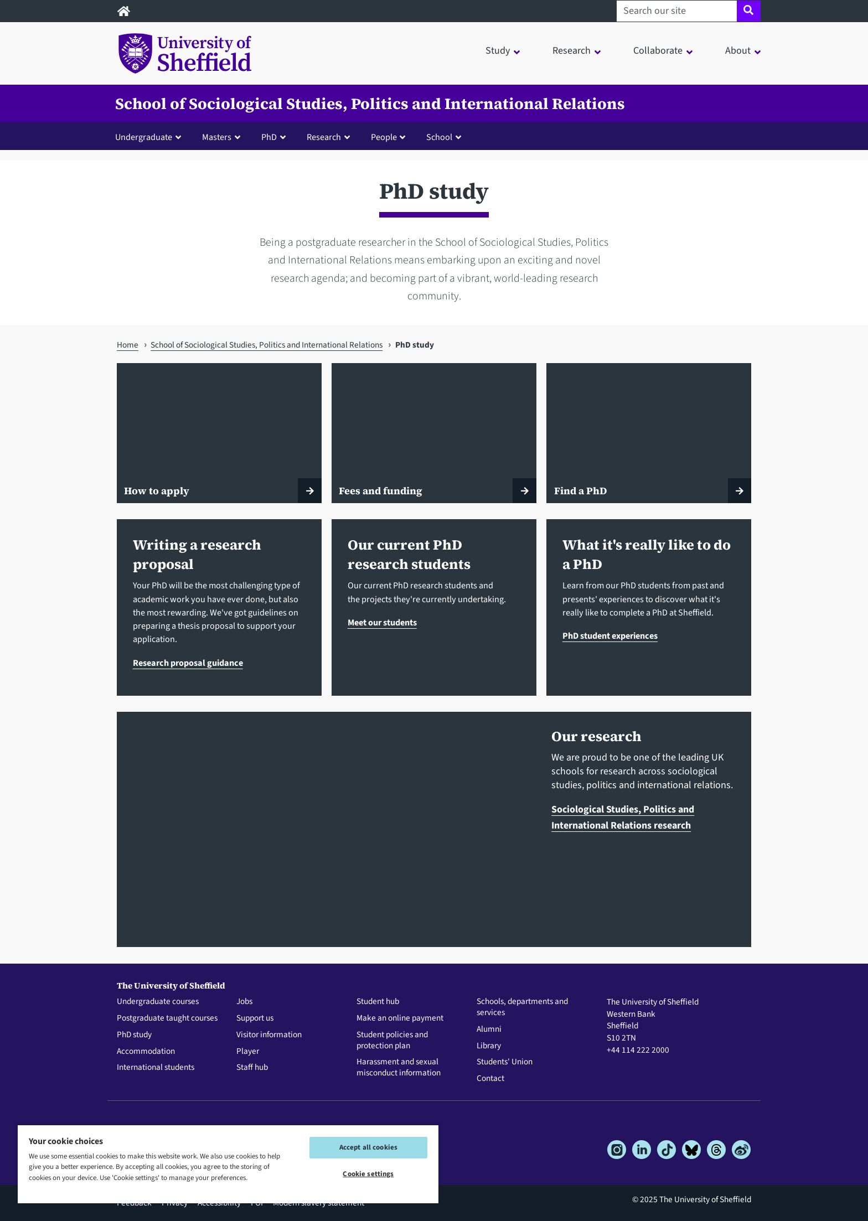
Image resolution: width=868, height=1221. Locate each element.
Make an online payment (399, 1018)
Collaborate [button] (658, 51)
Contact (490, 1078)
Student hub (377, 1001)
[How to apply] (219, 433)
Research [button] (571, 51)
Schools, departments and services (522, 1007)
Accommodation (146, 1051)
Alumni (489, 1029)
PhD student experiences (610, 635)
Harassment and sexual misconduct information (398, 1068)
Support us (254, 1018)
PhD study (134, 1035)
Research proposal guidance (188, 662)
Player (247, 1051)
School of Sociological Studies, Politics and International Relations (370, 103)
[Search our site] (677, 11)
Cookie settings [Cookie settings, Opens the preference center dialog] (368, 1174)
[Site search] (749, 11)
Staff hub (252, 1067)
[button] (150, 136)
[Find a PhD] (648, 433)
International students (155, 1067)
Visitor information (269, 1035)
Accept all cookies (368, 1147)
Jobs (244, 1001)
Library (489, 1046)
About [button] (738, 51)
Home (127, 345)
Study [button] (497, 51)
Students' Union (505, 1062)
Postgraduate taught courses (167, 1018)
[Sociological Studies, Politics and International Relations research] (326, 830)
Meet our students (382, 622)
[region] (228, 1163)
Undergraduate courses (158, 1001)
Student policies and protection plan (392, 1040)
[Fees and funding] (434, 433)
